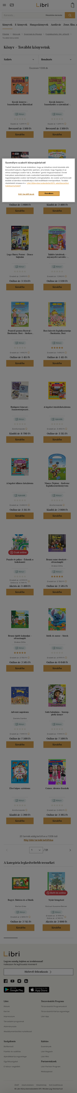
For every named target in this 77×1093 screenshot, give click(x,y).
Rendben (49, 193)
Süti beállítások (26, 194)
